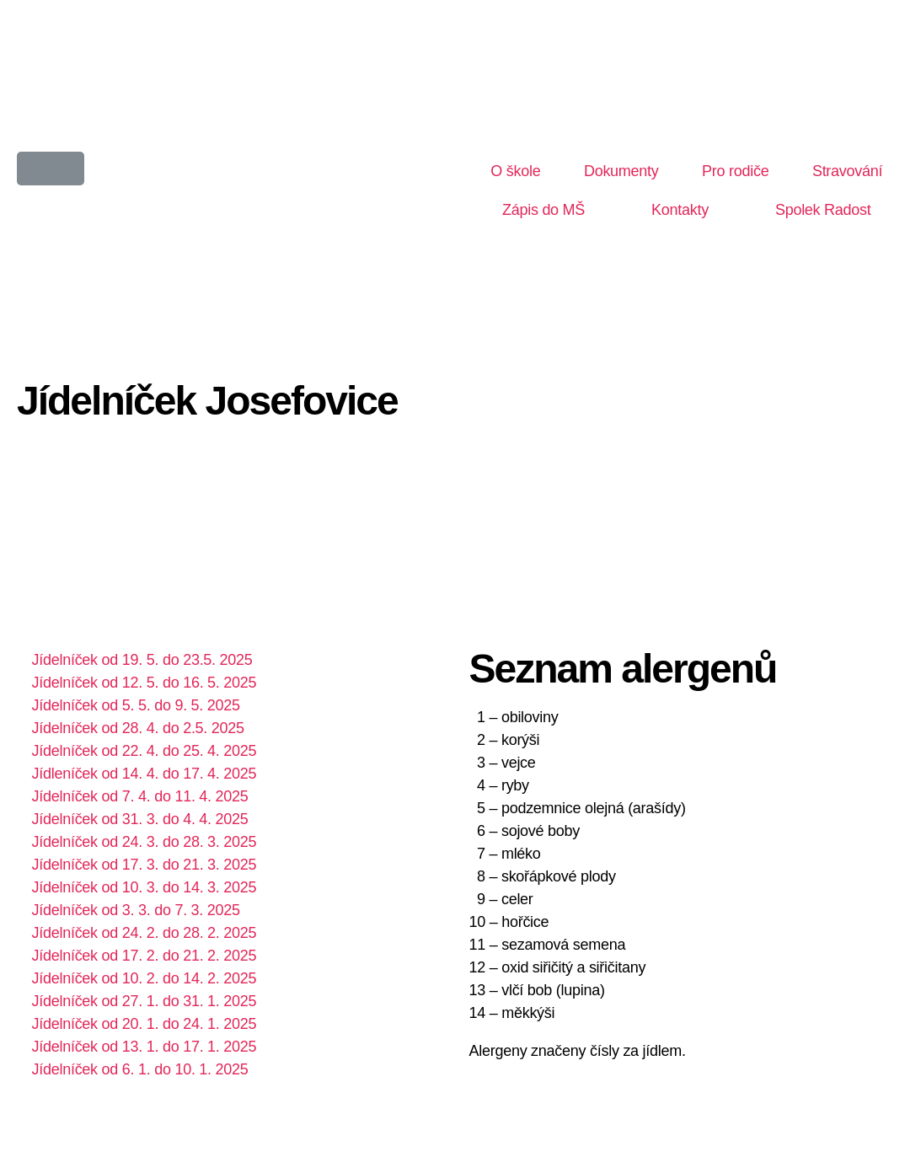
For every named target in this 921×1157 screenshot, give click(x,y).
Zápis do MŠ (543, 209)
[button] (50, 168)
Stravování (847, 171)
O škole (515, 171)
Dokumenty (621, 171)
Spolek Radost (823, 209)
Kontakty (680, 209)
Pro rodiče (735, 171)
